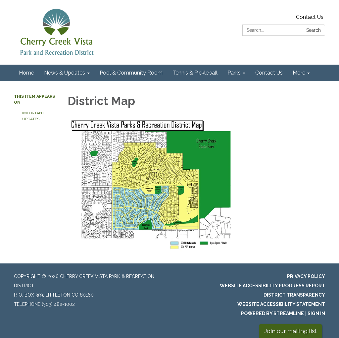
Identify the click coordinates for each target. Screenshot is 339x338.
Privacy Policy (306, 276)
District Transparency (294, 295)
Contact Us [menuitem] (269, 73)
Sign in (316, 313)
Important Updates (33, 116)
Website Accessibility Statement (281, 304)
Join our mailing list (290, 330)
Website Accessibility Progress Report (272, 285)
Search (313, 30)
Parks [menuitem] (234, 73)
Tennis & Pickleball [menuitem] (195, 73)
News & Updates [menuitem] (64, 73)
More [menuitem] (299, 73)
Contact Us (309, 17)
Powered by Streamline (272, 313)
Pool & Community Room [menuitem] (131, 73)
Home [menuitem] (26, 73)
